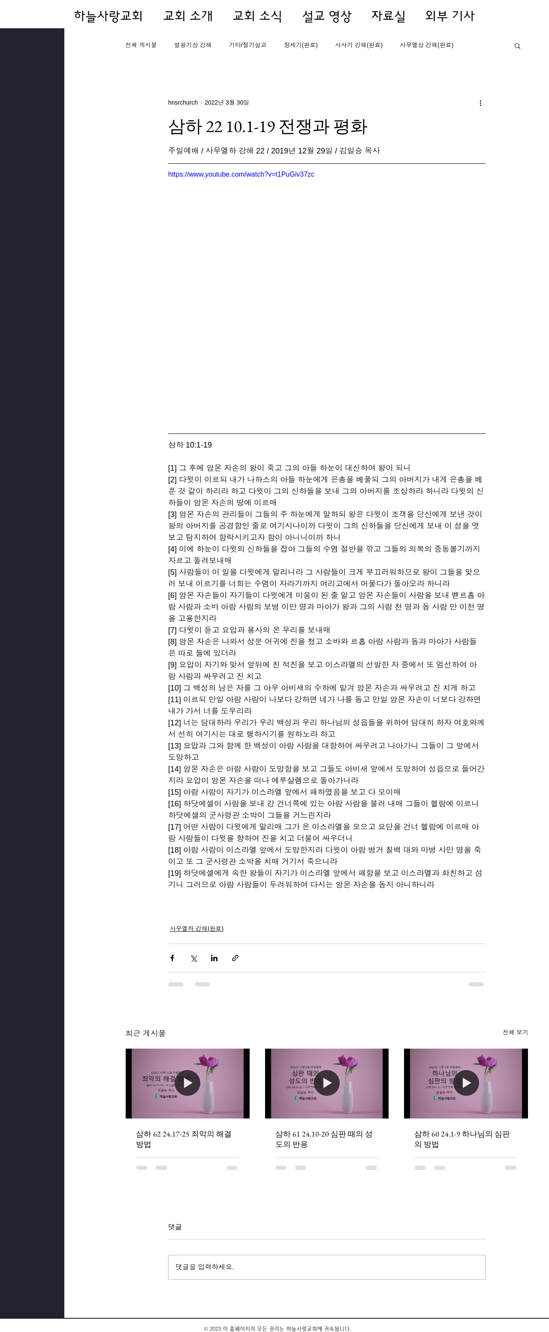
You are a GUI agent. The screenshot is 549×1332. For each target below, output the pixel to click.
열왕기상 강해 (193, 45)
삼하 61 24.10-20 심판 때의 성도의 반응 (324, 1139)
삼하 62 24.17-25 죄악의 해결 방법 (184, 1139)
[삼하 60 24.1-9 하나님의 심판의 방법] (466, 1083)
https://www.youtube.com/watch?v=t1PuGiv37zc (241, 174)
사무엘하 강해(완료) (196, 928)
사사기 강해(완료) (359, 45)
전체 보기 (515, 1032)
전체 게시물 (141, 45)
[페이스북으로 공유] (172, 958)
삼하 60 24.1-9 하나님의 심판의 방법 (462, 1139)
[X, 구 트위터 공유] (193, 958)
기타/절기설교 (248, 45)
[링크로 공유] (235, 958)
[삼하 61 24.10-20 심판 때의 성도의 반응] (327, 1083)
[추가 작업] (480, 102)
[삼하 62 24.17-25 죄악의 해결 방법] (188, 1083)
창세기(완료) (301, 45)
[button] (517, 45)
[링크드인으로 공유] (214, 958)
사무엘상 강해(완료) (426, 45)
